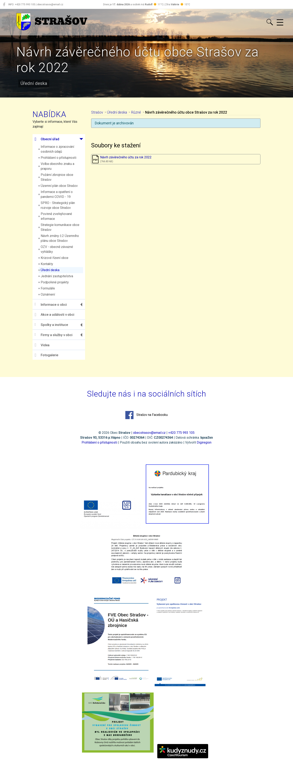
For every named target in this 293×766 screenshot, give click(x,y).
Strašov (97, 112)
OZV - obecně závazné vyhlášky (57, 249)
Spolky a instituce (51, 325)
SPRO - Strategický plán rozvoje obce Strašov (58, 205)
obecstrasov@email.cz (149, 433)
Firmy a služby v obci (53, 335)
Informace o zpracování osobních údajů (57, 149)
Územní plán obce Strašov (59, 186)
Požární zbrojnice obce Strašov (57, 177)
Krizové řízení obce (54, 258)
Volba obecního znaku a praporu (57, 166)
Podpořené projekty (55, 282)
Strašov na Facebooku (146, 415)
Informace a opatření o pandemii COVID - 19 (57, 194)
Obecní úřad (47, 139)
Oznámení (48, 294)
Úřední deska (50, 270)
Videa (42, 345)
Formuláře (48, 288)
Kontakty (47, 264)
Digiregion (204, 442)
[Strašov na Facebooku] (4, 4)
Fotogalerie (46, 355)
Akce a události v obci (54, 314)
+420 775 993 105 (181, 433)
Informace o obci (51, 304)
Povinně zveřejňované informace (56, 216)
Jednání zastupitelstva (57, 276)
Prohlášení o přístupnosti (58, 158)
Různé (136, 112)
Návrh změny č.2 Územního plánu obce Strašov (60, 238)
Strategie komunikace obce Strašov (60, 227)
